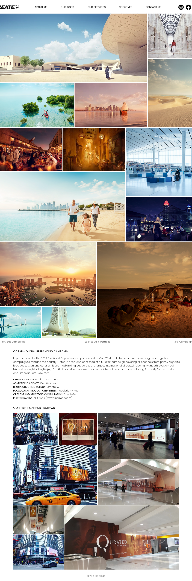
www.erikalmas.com (59, 398)
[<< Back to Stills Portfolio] (96, 342)
